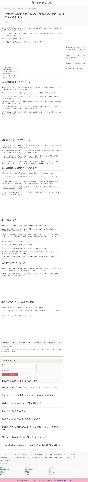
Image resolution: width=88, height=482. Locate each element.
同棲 (51, 454)
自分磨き (51, 467)
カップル (31, 454)
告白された (70, 454)
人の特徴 (27, 474)
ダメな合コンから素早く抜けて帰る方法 (75, 63)
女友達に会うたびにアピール (10, 69)
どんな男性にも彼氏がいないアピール (12, 71)
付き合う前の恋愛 (58, 454)
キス (10, 454)
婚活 (50, 469)
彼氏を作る (18, 457)
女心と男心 (52, 472)
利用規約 (59, 480)
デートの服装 (62, 457)
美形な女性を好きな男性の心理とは (74, 68)
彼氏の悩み (69, 457)
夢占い (26, 476)
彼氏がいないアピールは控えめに (11, 77)
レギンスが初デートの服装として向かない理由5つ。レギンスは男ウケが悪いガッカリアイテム (76, 57)
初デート (56, 457)
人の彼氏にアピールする (9, 75)
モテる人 (12, 457)
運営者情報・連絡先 (67, 480)
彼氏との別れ (25, 454)
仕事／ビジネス (28, 467)
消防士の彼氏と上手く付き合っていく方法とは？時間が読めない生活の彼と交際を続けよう (76, 49)
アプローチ (2, 471)
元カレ (14, 454)
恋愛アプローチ (44, 457)
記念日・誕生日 (4, 454)
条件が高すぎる (6, 73)
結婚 (50, 471)
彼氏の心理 (9, 460)
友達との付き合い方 (29, 469)
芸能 (50, 474)
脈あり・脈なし (35, 457)
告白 (65, 454)
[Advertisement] (31, 54)
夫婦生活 (27, 471)
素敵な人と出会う (26, 457)
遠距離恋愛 (46, 454)
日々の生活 (27, 472)
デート (50, 457)
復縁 (19, 454)
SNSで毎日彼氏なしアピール (10, 67)
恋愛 (6, 22)
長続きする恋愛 (38, 454)
